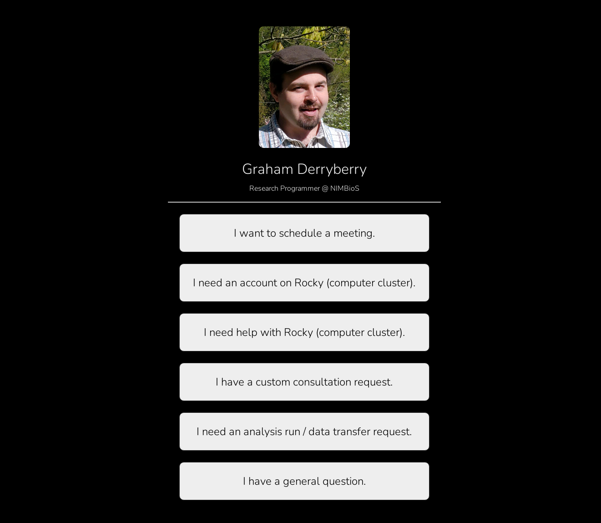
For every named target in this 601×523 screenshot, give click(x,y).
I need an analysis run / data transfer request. (304, 431)
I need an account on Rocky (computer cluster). (304, 282)
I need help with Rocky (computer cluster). (304, 332)
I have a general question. (304, 481)
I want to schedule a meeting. (304, 233)
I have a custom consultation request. (304, 382)
